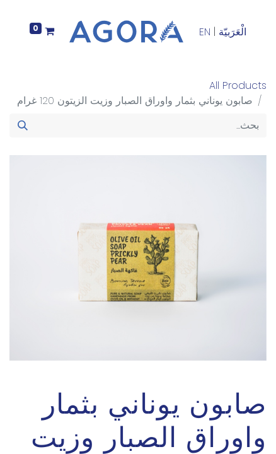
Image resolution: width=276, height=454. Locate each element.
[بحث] (22, 125)
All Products (238, 85)
